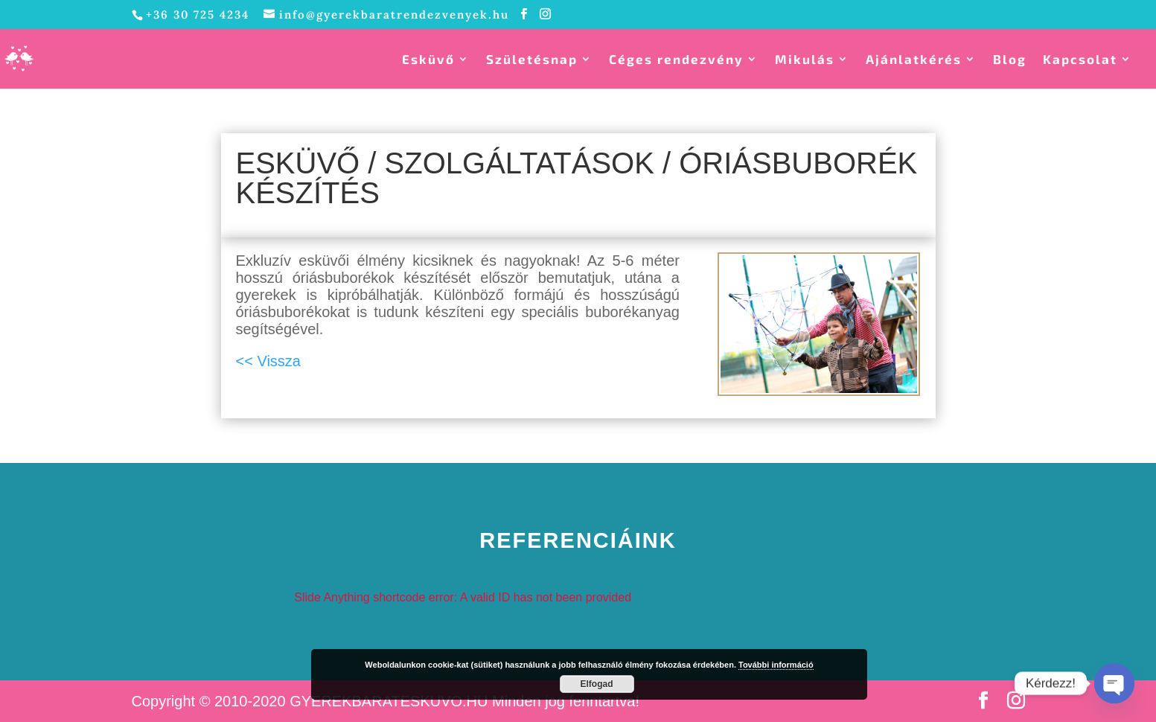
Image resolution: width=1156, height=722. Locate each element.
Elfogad (597, 684)
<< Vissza (268, 361)
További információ (776, 664)
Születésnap (532, 60)
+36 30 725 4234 (197, 14)
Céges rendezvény (676, 60)
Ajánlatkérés (914, 60)
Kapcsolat (1080, 60)
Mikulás (804, 60)
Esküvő (428, 60)
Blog (1009, 60)
